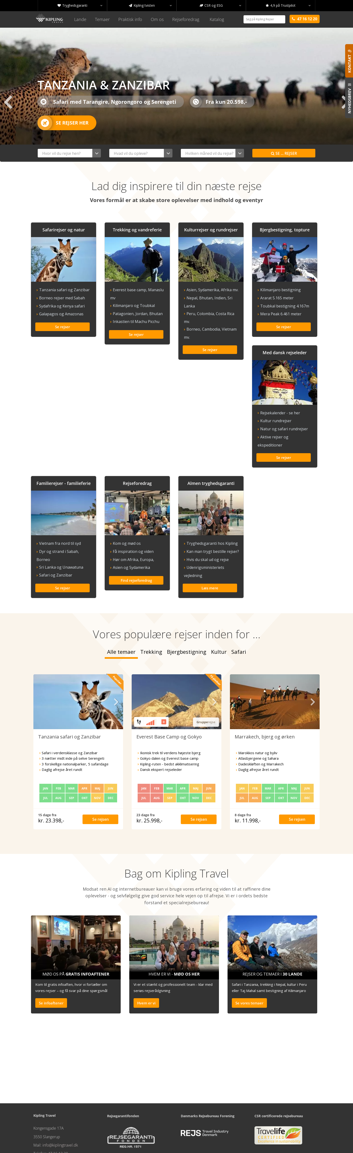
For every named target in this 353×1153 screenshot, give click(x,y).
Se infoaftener (51, 970)
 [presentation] (8, 102)
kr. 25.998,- (149, 788)
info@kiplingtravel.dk (60, 1112)
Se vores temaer (249, 970)
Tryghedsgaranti (79, 5)
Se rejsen (100, 786)
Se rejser (284, 153)
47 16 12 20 (58, 1121)
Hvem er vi (146, 970)
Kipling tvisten (150, 5)
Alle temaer (121, 619)
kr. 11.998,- (248, 788)
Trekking (151, 619)
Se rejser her (62, 122)
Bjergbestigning (186, 619)
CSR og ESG (220, 5)
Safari (238, 619)
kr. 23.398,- (51, 788)
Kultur (219, 619)
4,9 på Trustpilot (288, 5)
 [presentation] (344, 102)
